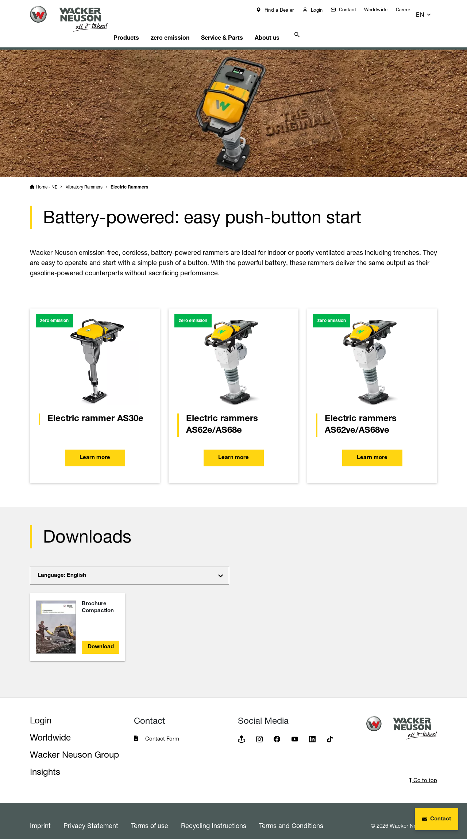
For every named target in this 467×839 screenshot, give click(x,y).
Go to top (423, 771)
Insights (45, 762)
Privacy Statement (90, 816)
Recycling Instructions (213, 816)
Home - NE (46, 177)
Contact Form (162, 729)
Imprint (40, 816)
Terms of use (149, 816)
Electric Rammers (129, 178)
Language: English (62, 566)
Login (321, 10)
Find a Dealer (283, 10)
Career (408, 9)
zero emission (187, 27)
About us (291, 27)
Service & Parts (242, 27)
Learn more (95, 449)
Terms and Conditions (291, 816)
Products (139, 27)
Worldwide (381, 9)
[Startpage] (74, 19)
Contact (352, 9)
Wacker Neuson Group (74, 745)
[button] (430, 11)
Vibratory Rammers (84, 177)
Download (101, 638)
